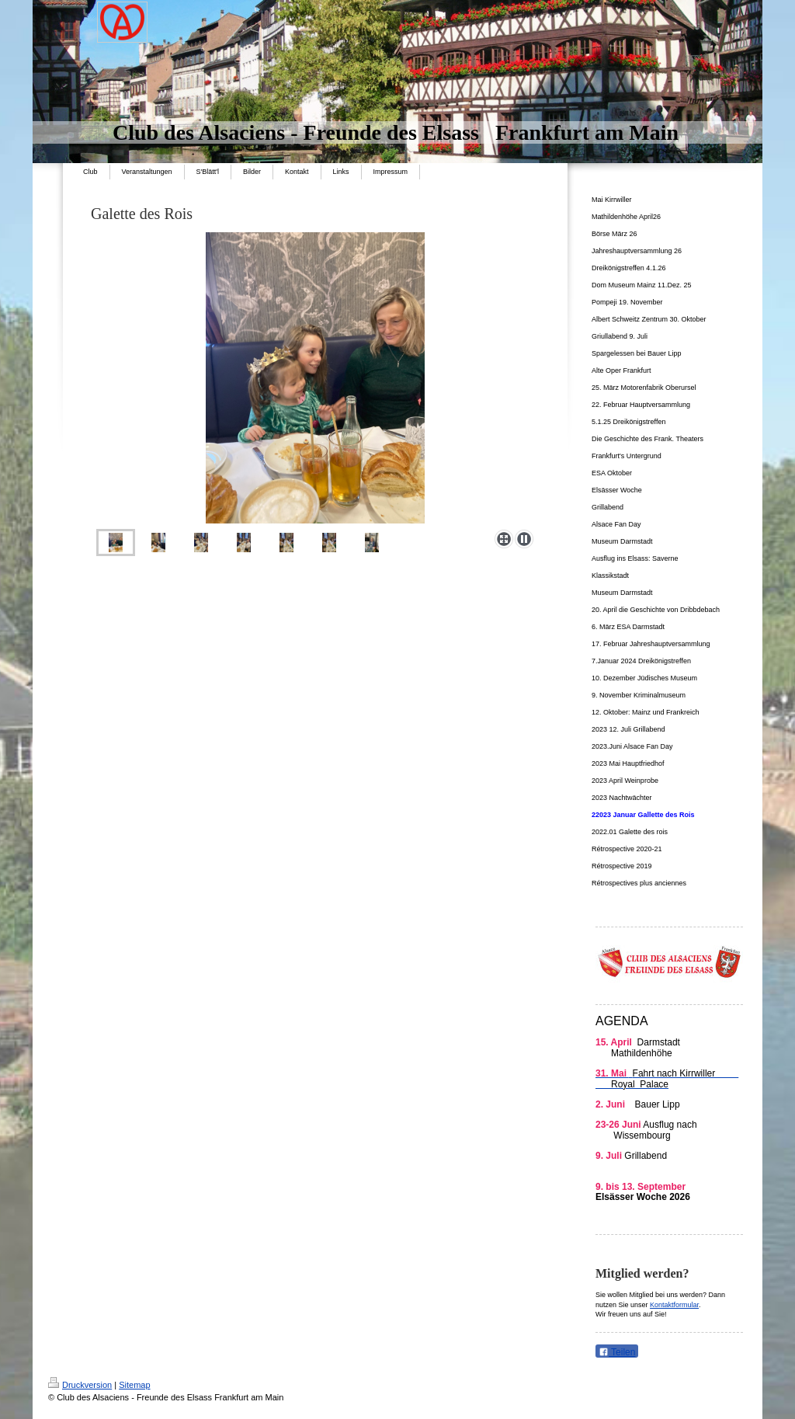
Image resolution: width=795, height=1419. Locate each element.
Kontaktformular (674, 1305)
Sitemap (134, 1384)
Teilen (617, 1352)
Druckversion (80, 1384)
